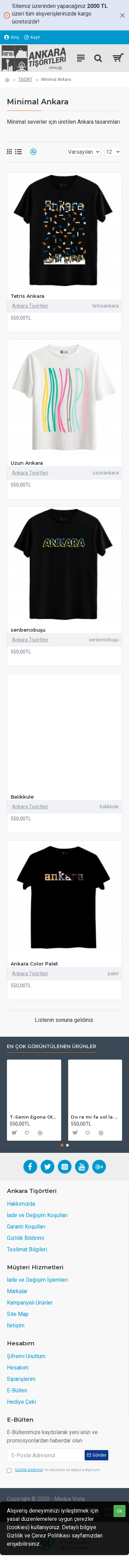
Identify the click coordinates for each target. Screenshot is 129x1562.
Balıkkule (22, 797)
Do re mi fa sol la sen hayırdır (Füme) (95, 1117)
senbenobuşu (28, 630)
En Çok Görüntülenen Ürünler (51, 1047)
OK (119, 1511)
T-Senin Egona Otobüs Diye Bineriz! (34, 1117)
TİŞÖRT (25, 79)
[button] (62, 1145)
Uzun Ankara (27, 463)
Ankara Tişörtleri (30, 306)
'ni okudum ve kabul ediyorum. (54, 1470)
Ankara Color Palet (34, 964)
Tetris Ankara (27, 296)
